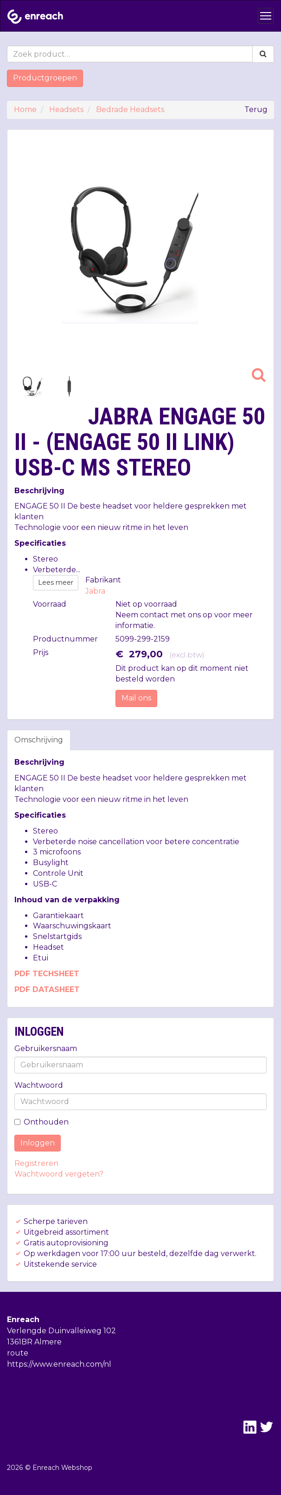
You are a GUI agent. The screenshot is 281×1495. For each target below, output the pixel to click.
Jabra (95, 591)
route (17, 1353)
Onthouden (41, 1122)
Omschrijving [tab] (38, 739)
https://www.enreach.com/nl (59, 1364)
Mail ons (136, 698)
